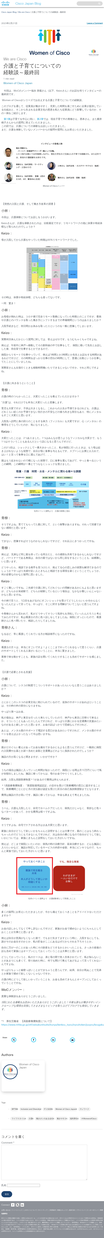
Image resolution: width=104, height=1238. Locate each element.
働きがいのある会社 (44, 1119)
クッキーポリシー (93, 1210)
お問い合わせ (5, 1210)
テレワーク (84, 1109)
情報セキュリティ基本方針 (66, 1210)
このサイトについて (30, 1210)
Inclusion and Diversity (30, 1109)
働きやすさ (61, 1119)
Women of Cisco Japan (17, 83)
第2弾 (40, 119)
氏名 (4, 1185)
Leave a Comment (95, 23)
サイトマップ (42, 1210)
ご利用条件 (52, 1210)
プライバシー (81, 1210)
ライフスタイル (18, 1119)
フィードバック (17, 1210)
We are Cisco (24, 12)
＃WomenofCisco (88, 1119)
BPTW (14, 1109)
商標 (101, 1210)
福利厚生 (74, 1119)
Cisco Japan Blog (8, 12)
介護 (30, 1119)
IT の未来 (48, 1109)
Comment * (7, 1143)
